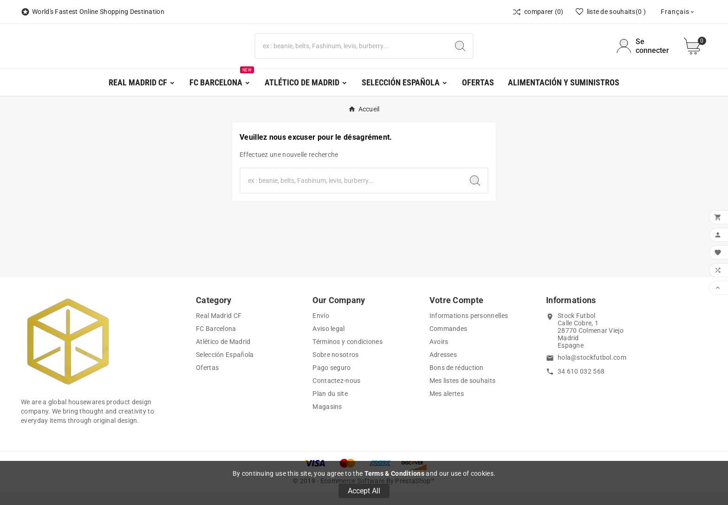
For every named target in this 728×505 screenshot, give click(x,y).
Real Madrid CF (218, 328)
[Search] (460, 52)
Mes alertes (446, 406)
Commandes (448, 341)
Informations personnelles (468, 328)
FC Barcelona (216, 341)
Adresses (443, 367)
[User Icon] (645, 52)
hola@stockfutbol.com (592, 370)
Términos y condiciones (347, 354)
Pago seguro (331, 380)
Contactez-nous (336, 393)
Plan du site (330, 406)
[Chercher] (351, 52)
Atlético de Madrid (223, 354)
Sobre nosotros (335, 367)
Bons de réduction (456, 380)
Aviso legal (328, 341)
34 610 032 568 (581, 384)
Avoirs (438, 354)
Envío (320, 328)
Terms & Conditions (394, 473)
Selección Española (225, 367)
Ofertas (207, 380)
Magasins (327, 419)
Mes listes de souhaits (462, 393)
